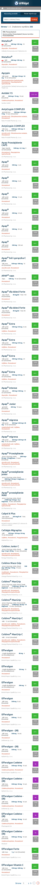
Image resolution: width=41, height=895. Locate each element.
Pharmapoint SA (7, 826)
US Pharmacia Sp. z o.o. (9, 156)
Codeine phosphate (8, 100)
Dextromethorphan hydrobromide (12, 80)
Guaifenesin (5, 572)
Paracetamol (13, 48)
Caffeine (4, 331)
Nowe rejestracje (30, 14)
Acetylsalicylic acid (7, 427)
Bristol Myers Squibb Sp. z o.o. (11, 660)
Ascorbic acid (6, 116)
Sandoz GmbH (6, 103)
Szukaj (34, 19)
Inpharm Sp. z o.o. (7, 756)
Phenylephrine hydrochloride (11, 464)
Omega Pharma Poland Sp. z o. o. (12, 576)
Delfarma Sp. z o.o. (7, 740)
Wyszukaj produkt (11, 14)
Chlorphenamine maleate (19, 116)
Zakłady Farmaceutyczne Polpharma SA (14, 51)
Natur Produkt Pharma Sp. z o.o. (11, 121)
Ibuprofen (5, 48)
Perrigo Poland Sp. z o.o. (9, 558)
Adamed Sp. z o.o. (7, 540)
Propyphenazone (22, 537)
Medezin (4, 844)
